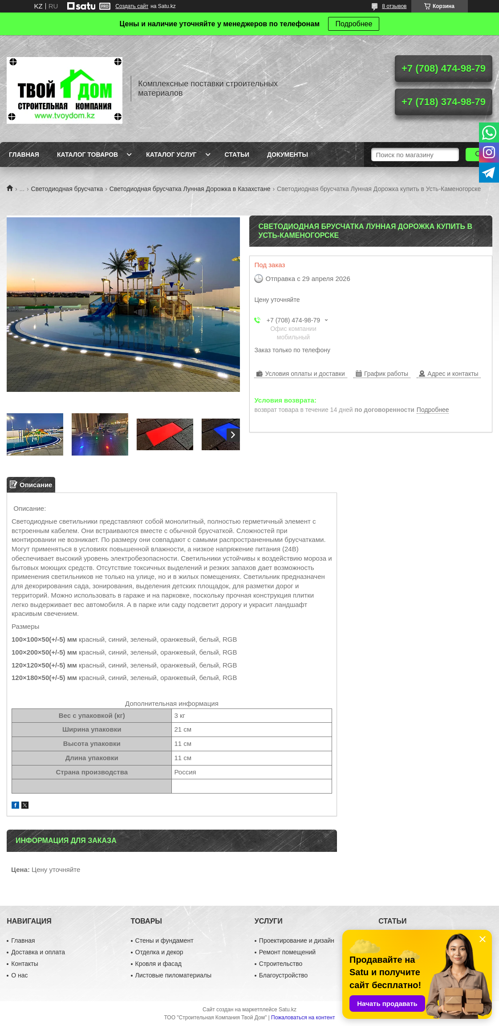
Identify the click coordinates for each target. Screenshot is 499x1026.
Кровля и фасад (158, 963)
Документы (287, 154)
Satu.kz (287, 1009)
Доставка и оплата (38, 952)
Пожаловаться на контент (303, 1017)
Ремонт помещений (287, 952)
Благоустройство (283, 975)
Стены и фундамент (164, 940)
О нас (19, 975)
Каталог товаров (87, 154)
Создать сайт (131, 6)
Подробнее (353, 24)
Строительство (280, 963)
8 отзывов (394, 6)
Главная (24, 154)
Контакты (24, 963)
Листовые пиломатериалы (173, 975)
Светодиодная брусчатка (67, 188)
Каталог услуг (171, 154)
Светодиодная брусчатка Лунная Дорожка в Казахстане (190, 188)
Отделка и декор (159, 952)
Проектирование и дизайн (296, 940)
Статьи (237, 154)
